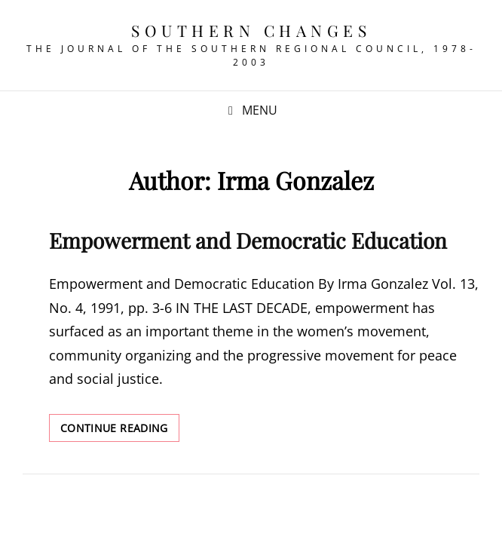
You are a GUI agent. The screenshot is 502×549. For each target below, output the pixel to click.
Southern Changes (251, 30)
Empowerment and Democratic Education (248, 240)
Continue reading (119, 430)
